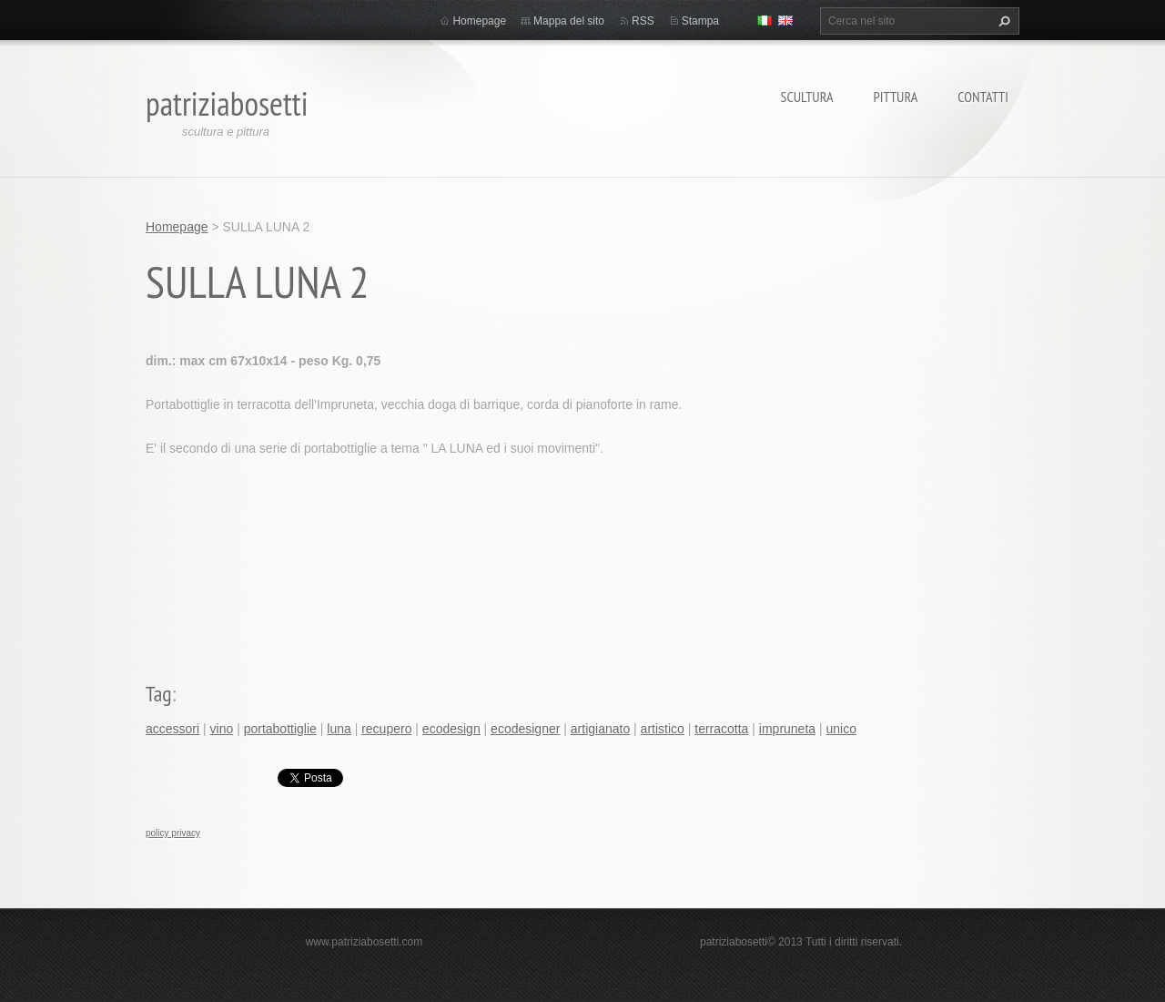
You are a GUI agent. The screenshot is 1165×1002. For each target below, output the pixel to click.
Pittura (896, 96)
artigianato (600, 728)
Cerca (1002, 21)
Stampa (700, 21)
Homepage (479, 21)
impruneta (787, 728)
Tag (159, 694)
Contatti (982, 96)
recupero (386, 728)
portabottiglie (280, 728)
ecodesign (451, 728)
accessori (172, 728)
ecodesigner (525, 728)
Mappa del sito (568, 21)
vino (222, 728)
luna (338, 728)
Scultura (807, 96)
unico (841, 728)
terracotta (721, 728)
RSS (643, 21)
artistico (662, 728)
